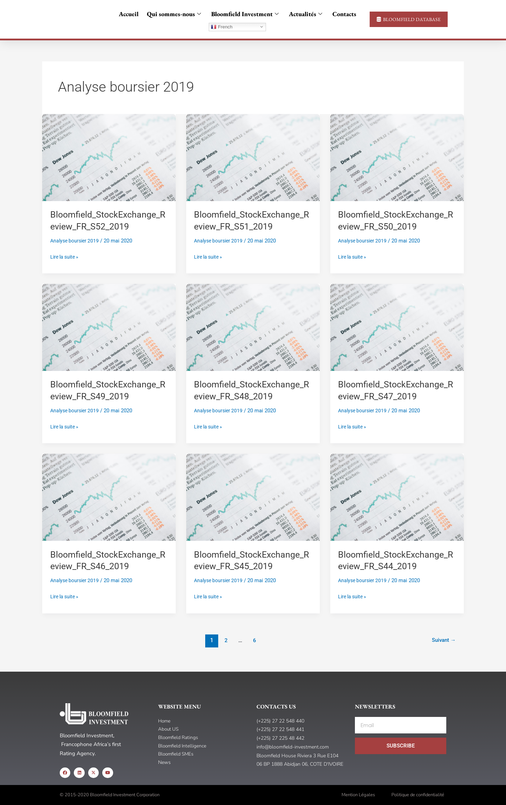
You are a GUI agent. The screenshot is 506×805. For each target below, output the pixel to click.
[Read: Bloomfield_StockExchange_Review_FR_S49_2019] (109, 327)
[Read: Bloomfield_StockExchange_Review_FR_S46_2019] (109, 497)
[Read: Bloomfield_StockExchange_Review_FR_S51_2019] (253, 157)
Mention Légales (358, 795)
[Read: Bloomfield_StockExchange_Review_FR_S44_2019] (397, 497)
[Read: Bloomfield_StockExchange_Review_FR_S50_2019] (397, 157)
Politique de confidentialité (417, 795)
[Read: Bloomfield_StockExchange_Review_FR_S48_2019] (253, 327)
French (221, 27)
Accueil (131, 14)
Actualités (305, 14)
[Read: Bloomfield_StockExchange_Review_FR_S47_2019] (397, 327)
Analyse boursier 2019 (76, 241)
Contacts (341, 14)
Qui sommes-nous (176, 14)
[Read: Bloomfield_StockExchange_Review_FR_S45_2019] (253, 497)
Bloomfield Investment (245, 14)
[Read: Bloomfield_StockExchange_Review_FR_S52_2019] (109, 157)
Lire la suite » (66, 256)
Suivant (442, 640)
